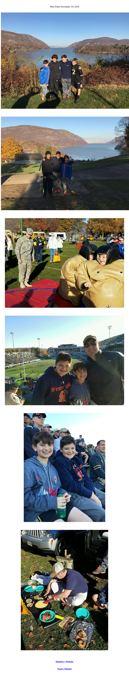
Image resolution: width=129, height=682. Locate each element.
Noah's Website (64, 669)
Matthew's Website (64, 661)
